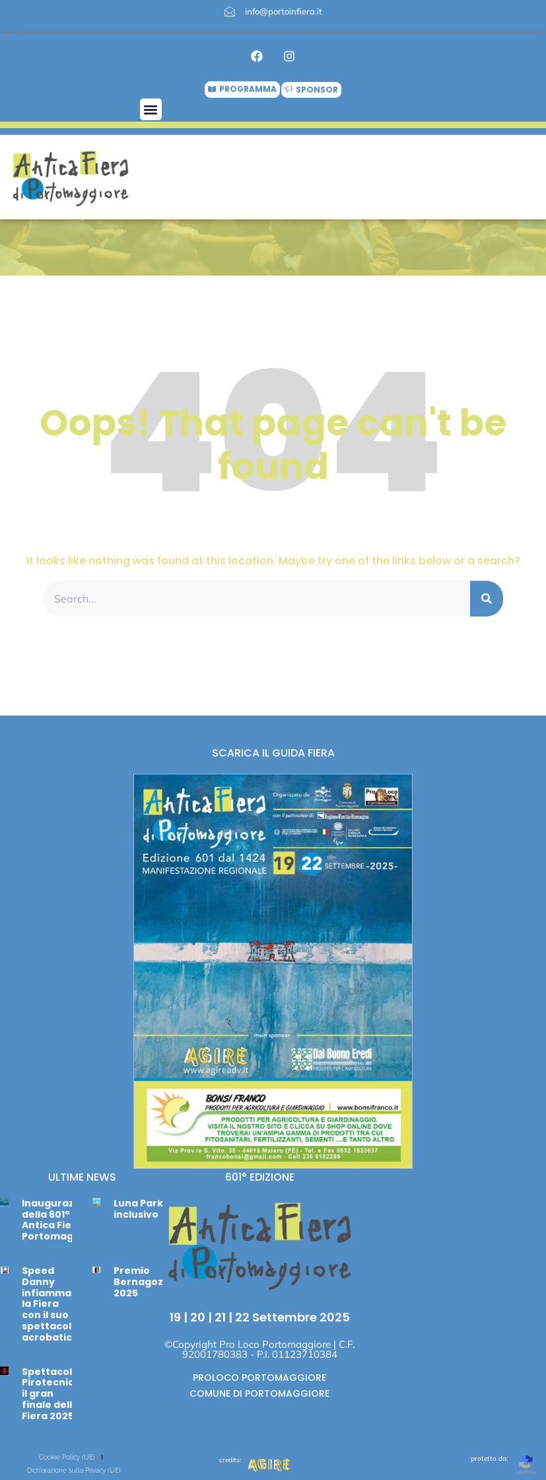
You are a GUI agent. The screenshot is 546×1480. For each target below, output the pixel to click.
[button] (151, 109)
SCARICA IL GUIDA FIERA (273, 752)
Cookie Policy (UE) (67, 1457)
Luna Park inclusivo (138, 1209)
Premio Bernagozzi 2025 (142, 1282)
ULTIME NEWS (82, 1177)
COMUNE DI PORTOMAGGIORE (259, 1393)
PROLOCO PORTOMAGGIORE (259, 1377)
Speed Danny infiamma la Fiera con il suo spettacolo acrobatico (50, 1304)
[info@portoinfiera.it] (229, 11)
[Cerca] (486, 598)
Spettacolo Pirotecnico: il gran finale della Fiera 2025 (52, 1394)
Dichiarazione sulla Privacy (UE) (74, 1470)
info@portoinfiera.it (283, 11)
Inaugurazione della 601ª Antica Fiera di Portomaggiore (61, 1220)
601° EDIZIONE (259, 1177)
